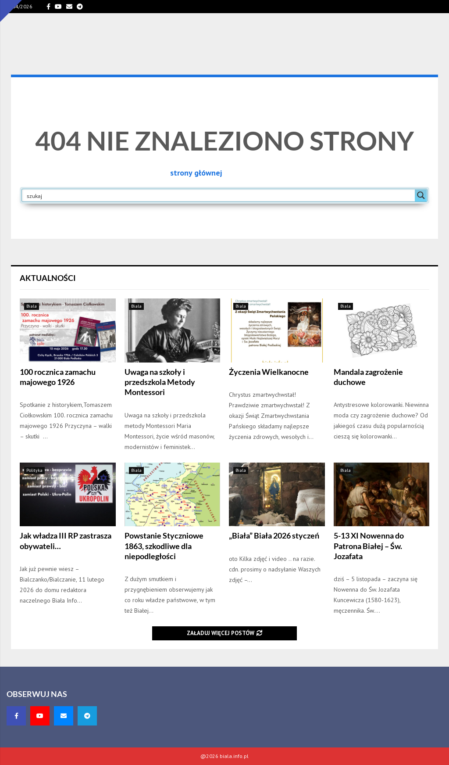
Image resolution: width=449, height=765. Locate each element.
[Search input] (219, 195)
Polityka (34, 470)
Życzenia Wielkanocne (269, 372)
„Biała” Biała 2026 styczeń (274, 535)
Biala (31, 306)
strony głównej (196, 173)
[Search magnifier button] (421, 195)
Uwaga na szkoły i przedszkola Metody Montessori (160, 382)
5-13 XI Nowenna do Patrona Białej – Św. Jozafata (369, 546)
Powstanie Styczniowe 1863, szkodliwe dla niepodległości (164, 546)
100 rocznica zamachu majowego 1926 (58, 377)
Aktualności (48, 278)
